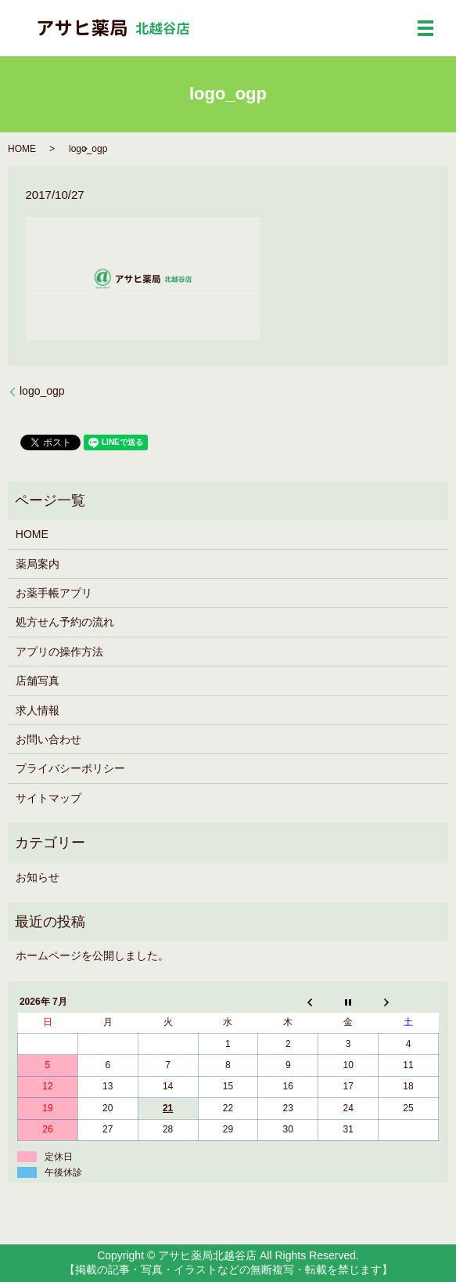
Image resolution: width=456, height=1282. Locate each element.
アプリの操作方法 (59, 651)
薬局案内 (37, 564)
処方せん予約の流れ (65, 622)
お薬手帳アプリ (54, 593)
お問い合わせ (48, 739)
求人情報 (37, 710)
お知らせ (37, 877)
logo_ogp (42, 391)
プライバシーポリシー (70, 768)
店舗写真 (37, 680)
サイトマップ (48, 798)
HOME (22, 148)
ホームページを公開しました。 (92, 955)
